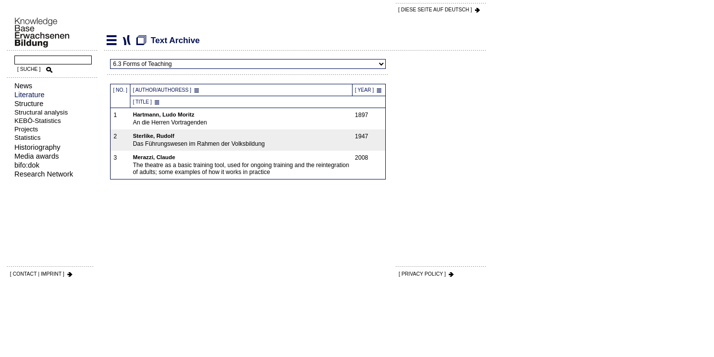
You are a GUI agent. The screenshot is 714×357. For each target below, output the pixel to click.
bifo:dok (26, 165)
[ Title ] (142, 102)
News (23, 86)
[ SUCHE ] (29, 69)
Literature (29, 95)
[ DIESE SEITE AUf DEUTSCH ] (435, 9)
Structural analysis (41, 112)
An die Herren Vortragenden (241, 119)
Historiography (37, 147)
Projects (26, 129)
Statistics (27, 137)
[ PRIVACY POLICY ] (422, 274)
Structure (28, 104)
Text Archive (126, 40)
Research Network (43, 174)
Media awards (36, 156)
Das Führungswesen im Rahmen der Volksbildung (241, 140)
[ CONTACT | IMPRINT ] (37, 274)
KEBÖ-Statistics (37, 120)
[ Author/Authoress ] (162, 90)
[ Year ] (364, 90)
